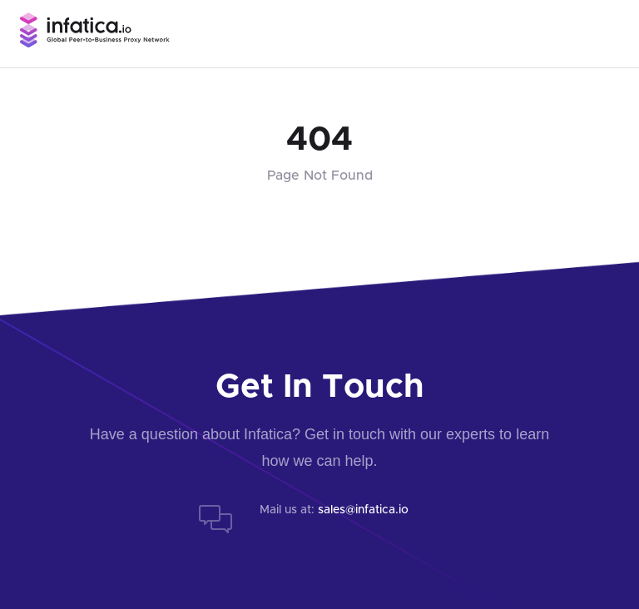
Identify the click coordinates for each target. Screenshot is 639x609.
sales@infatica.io (363, 510)
